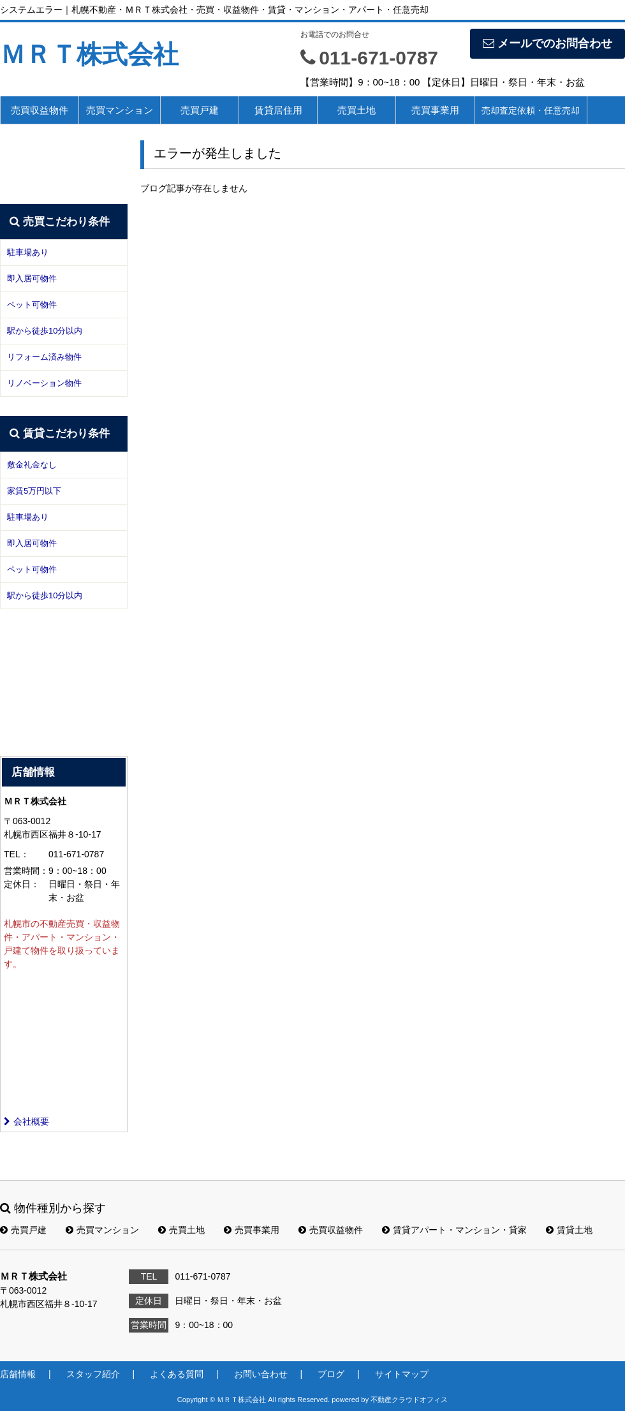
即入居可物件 (32, 278)
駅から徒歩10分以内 (44, 331)
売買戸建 (199, 110)
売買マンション (119, 110)
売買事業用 (435, 110)
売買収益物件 (39, 110)
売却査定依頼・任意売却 (531, 110)
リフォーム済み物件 (44, 357)
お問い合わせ (261, 1374)
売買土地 (356, 110)
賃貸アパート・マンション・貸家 (454, 1230)
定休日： (22, 884)
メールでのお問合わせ (547, 43)
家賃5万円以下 (34, 491)
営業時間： (26, 871)
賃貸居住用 (278, 110)
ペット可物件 (32, 304)
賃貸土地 (569, 1230)
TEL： (16, 854)
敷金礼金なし (32, 464)
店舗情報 (18, 1374)
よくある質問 (176, 1374)
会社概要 (26, 1121)
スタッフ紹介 (93, 1374)
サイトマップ (402, 1374)
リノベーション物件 (44, 383)
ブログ (331, 1374)
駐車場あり (27, 252)
